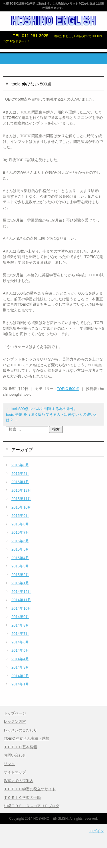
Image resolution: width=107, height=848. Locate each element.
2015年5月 (20, 549)
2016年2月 (20, 473)
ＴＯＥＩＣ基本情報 (20, 747)
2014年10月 (21, 608)
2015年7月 (20, 532)
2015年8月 (20, 524)
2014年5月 (20, 650)
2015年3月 (20, 566)
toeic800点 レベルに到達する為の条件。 (42, 409)
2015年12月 (21, 490)
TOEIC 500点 (68, 389)
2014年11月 (21, 600)
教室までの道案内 (18, 781)
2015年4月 (20, 558)
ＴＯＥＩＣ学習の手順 (22, 797)
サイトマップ (15, 772)
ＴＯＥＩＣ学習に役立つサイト (30, 789)
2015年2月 (20, 575)
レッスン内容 (15, 721)
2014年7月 (20, 633)
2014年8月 (20, 625)
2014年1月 (20, 684)
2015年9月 (20, 515)
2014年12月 (21, 591)
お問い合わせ (15, 755)
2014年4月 (20, 659)
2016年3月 (20, 465)
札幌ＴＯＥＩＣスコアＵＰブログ (31, 806)
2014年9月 (20, 617)
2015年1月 (20, 583)
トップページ (15, 713)
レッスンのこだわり (20, 730)
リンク (9, 764)
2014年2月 (20, 676)
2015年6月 (20, 541)
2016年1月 (20, 482)
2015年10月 (21, 507)
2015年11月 (21, 499)
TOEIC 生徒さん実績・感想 (26, 738)
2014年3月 (20, 667)
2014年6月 (20, 642)
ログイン (96, 831)
